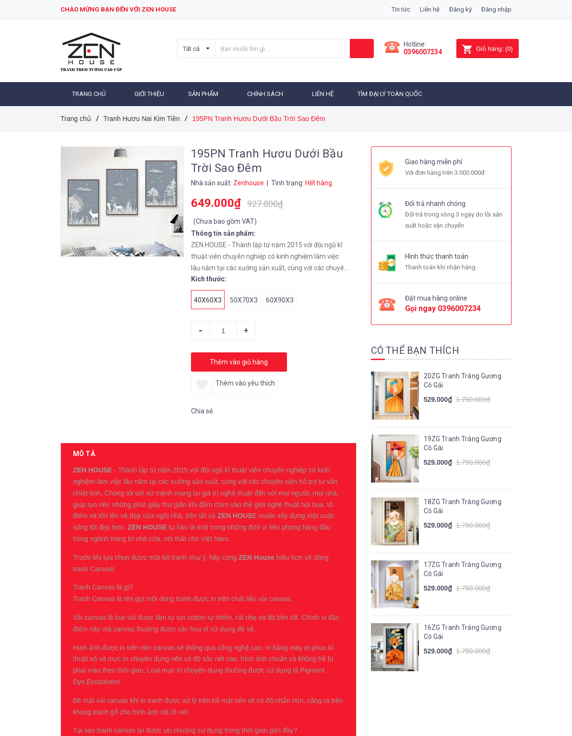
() (487, 48)
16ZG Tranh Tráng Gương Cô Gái (462, 629)
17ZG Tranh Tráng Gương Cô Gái (462, 566)
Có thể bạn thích (415, 347)
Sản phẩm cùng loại (111, 700)
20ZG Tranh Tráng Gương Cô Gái (462, 377)
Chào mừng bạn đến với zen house (118, 9)
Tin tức (401, 9)
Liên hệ (430, 9)
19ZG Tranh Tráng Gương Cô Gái (462, 440)
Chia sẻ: (202, 407)
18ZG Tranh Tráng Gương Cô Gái (462, 503)
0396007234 (423, 52)
